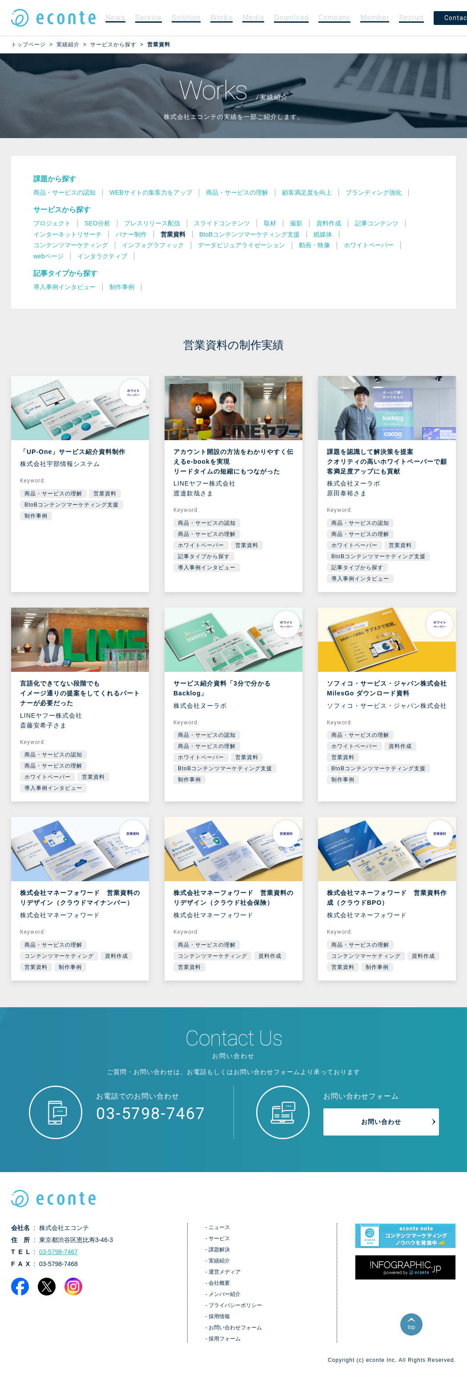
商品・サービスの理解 (53, 493)
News (115, 17)
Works (221, 17)
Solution (186, 17)
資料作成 (400, 746)
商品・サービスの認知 (207, 523)
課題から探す (54, 179)
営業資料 (105, 493)
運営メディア (225, 1272)
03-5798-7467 (150, 1113)
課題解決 (219, 1249)
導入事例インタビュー (207, 567)
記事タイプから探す (65, 273)
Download (291, 17)
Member (374, 17)
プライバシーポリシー (235, 1305)
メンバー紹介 (225, 1294)
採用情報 (219, 1316)
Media (253, 17)
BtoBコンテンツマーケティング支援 (71, 505)
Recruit (411, 17)
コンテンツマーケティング (59, 956)
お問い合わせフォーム (235, 1327)
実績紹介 (219, 1261)
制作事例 (36, 516)
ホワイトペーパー (201, 545)
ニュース (219, 1227)
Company (334, 17)
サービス (219, 1238)
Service (148, 17)
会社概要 (219, 1283)
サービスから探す (61, 209)
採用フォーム (225, 1339)
